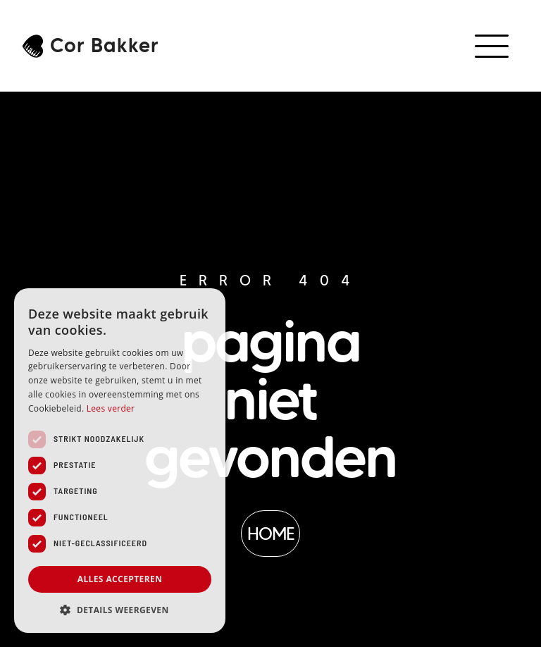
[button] (493, 46)
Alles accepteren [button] (120, 579)
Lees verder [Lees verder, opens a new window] (111, 408)
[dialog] (119, 460)
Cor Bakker (104, 45)
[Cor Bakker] (32, 46)
